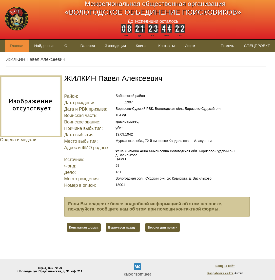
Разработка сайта (220, 273)
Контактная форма (83, 227)
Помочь (227, 46)
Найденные (44, 46)
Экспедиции (115, 46)
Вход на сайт (225, 266)
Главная (17, 46)
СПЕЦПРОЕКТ (257, 46)
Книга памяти (142, 48)
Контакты (166, 46)
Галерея (87, 46)
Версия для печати (162, 227)
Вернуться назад (121, 227)
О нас (67, 48)
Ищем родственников (198, 48)
